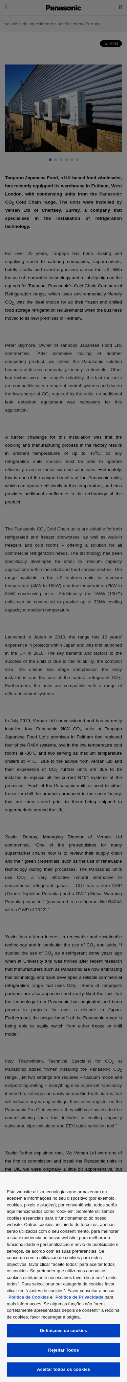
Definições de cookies (63, 1330)
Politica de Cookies (28, 1297)
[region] (63, 1277)
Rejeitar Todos (63, 1350)
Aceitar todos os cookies (63, 1369)
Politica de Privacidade (80, 1297)
